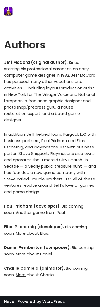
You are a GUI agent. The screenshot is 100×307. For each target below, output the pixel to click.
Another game (30, 212)
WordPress (53, 301)
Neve (9, 301)
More (21, 233)
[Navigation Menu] (89, 11)
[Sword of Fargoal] (37, 11)
